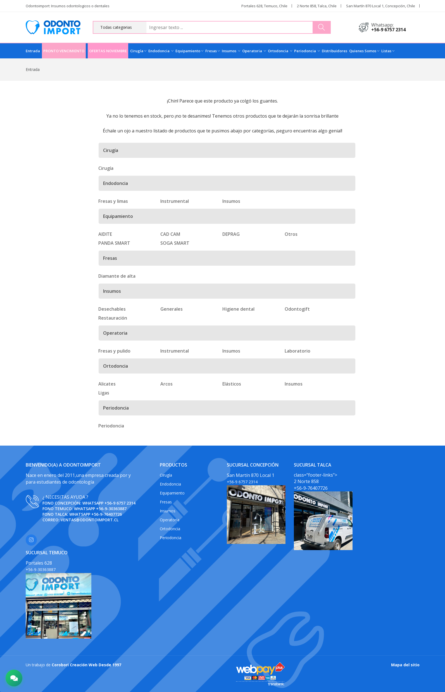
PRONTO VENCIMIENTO (63, 50)
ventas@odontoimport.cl (89, 519)
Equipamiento (189, 50)
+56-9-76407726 (106, 514)
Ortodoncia (280, 50)
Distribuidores (334, 50)
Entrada (33, 50)
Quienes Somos (364, 50)
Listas (387, 50)
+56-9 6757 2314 (388, 30)
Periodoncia (307, 50)
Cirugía (138, 50)
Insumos (231, 50)
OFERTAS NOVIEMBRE (108, 50)
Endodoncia (160, 50)
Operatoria (254, 50)
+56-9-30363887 (111, 508)
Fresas (212, 50)
